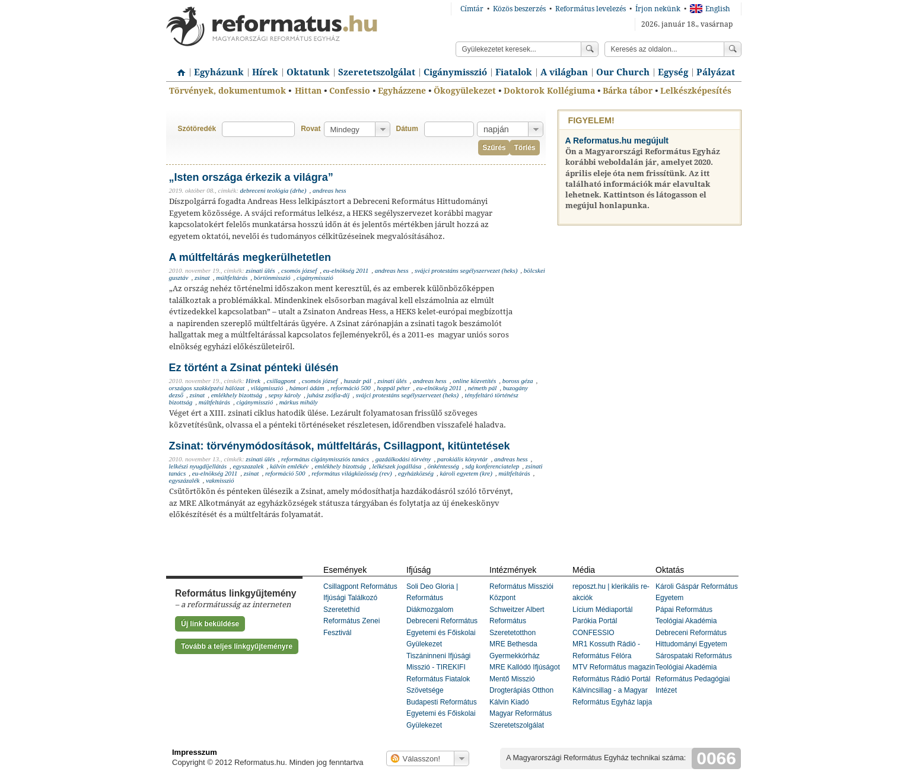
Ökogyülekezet (465, 90)
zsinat (202, 277)
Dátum (407, 129)
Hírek (265, 72)
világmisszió (267, 387)
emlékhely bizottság (236, 394)
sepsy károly (285, 394)
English (710, 9)
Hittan (308, 90)
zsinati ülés (260, 270)
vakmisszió (220, 480)
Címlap (178, 68)
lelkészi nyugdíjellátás (198, 466)
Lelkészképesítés (695, 90)
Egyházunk (219, 72)
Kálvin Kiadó (509, 702)
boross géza (517, 380)
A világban (564, 72)
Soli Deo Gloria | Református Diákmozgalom (432, 598)
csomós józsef (299, 270)
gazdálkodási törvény (403, 459)
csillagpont (280, 380)
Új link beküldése (210, 624)
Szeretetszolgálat (376, 72)
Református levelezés (590, 9)
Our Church (623, 72)
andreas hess (329, 190)
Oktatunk (308, 72)
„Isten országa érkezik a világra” (251, 177)
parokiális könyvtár (462, 459)
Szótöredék (197, 129)
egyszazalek (248, 466)
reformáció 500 (350, 387)
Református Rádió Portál (611, 679)
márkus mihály (298, 402)
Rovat (310, 129)
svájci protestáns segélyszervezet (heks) (466, 270)
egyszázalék (184, 480)
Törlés (524, 148)
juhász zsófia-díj (328, 394)
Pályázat (715, 72)
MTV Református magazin (613, 667)
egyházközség (416, 473)
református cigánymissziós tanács (325, 459)
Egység (673, 72)
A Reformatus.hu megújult (617, 140)
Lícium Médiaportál (602, 609)
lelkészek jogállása (396, 466)
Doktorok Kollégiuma (549, 90)
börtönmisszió (272, 277)
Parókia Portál (594, 621)
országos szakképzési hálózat (207, 387)
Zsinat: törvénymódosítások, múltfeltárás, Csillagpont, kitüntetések (339, 446)
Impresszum (194, 752)
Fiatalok (513, 72)
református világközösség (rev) (351, 473)
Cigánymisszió (455, 72)
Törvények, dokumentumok (227, 90)
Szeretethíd (341, 609)
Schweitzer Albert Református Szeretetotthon (517, 621)
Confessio (349, 90)
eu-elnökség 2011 (345, 270)
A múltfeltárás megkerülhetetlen (250, 257)
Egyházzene (402, 90)
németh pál (482, 387)
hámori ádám (306, 387)
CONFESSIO (593, 633)
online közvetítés (474, 380)
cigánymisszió (315, 277)
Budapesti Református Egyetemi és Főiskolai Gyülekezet (441, 713)
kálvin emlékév (289, 466)
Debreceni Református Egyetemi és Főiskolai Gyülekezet (442, 632)
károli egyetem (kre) (466, 473)
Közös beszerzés (519, 9)
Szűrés (493, 148)
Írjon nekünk (657, 9)
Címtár (471, 9)
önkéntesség (443, 466)
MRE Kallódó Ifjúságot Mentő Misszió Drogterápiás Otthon (524, 678)
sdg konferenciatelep (492, 466)
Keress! (732, 49)
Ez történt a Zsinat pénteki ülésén (254, 368)
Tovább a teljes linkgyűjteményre (236, 646)
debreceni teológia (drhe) (273, 190)
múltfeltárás (231, 277)
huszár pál (357, 380)
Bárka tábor (628, 90)
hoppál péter (393, 387)
